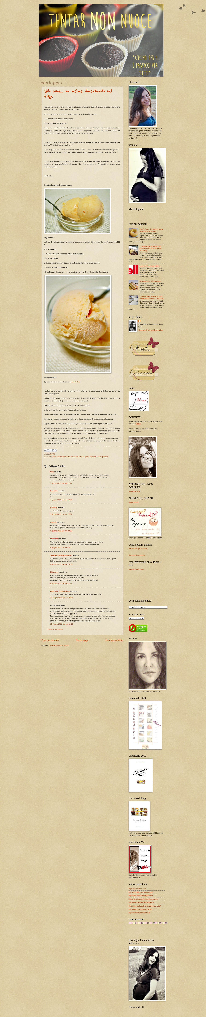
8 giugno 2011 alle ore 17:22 (61, 583)
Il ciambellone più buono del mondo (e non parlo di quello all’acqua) (150, 248)
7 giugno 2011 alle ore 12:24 (61, 483)
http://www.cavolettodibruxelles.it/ (141, 902)
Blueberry (54, 572)
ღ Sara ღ (53, 508)
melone (93, 457)
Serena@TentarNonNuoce (60, 555)
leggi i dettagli (134, 491)
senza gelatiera (102, 457)
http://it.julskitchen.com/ (137, 889)
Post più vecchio (114, 640)
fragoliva (53, 491)
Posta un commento (55, 629)
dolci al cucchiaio (63, 457)
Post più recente (50, 640)
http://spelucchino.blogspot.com (141, 896)
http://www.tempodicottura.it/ (139, 913)
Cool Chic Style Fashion (60, 591)
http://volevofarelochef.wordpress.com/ (143, 899)
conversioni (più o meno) (138, 549)
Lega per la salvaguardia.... (150, 266)
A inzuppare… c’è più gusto (150, 281)
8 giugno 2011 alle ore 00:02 (61, 531)
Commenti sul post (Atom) (59, 645)
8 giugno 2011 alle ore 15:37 (61, 548)
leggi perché (133, 502)
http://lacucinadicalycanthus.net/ (141, 892)
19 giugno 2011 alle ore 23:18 (61, 624)
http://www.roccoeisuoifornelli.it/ (141, 909)
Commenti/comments (137, 555)
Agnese (53, 522)
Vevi (52, 472)
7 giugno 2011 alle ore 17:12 (61, 514)
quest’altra (75, 382)
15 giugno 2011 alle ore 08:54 (61, 598)
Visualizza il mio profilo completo (150, 330)
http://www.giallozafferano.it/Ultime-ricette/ (145, 906)
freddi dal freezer (77, 457)
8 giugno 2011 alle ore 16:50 (61, 564)
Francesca (54, 539)
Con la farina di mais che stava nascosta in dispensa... (151, 230)
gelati (87, 457)
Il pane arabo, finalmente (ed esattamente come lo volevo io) (151, 297)
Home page (82, 640)
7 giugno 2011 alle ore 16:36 (61, 500)
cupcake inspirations (136, 569)
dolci (54, 457)
